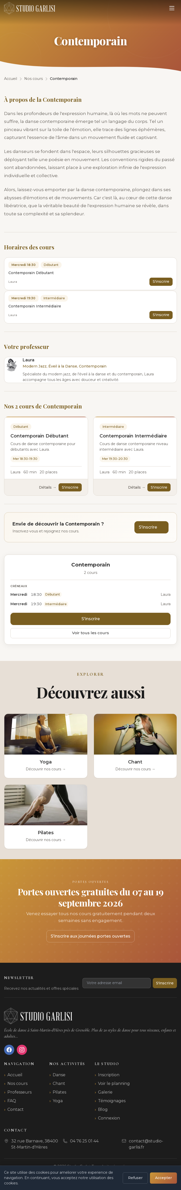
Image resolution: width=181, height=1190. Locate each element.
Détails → (47, 487)
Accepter (163, 1177)
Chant (59, 1083)
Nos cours (17, 1083)
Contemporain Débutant (39, 436)
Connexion (109, 1118)
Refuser (135, 1177)
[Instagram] (22, 1050)
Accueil (14, 1074)
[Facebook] (9, 1050)
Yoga (58, 1100)
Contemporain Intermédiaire (133, 436)
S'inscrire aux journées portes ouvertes (90, 936)
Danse (59, 1074)
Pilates (59, 1092)
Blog (103, 1109)
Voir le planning (114, 1083)
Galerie (105, 1092)
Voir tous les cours (90, 632)
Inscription (108, 1074)
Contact (15, 1109)
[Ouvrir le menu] (172, 8)
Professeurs (19, 1092)
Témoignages (112, 1100)
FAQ (11, 1100)
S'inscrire (161, 281)
